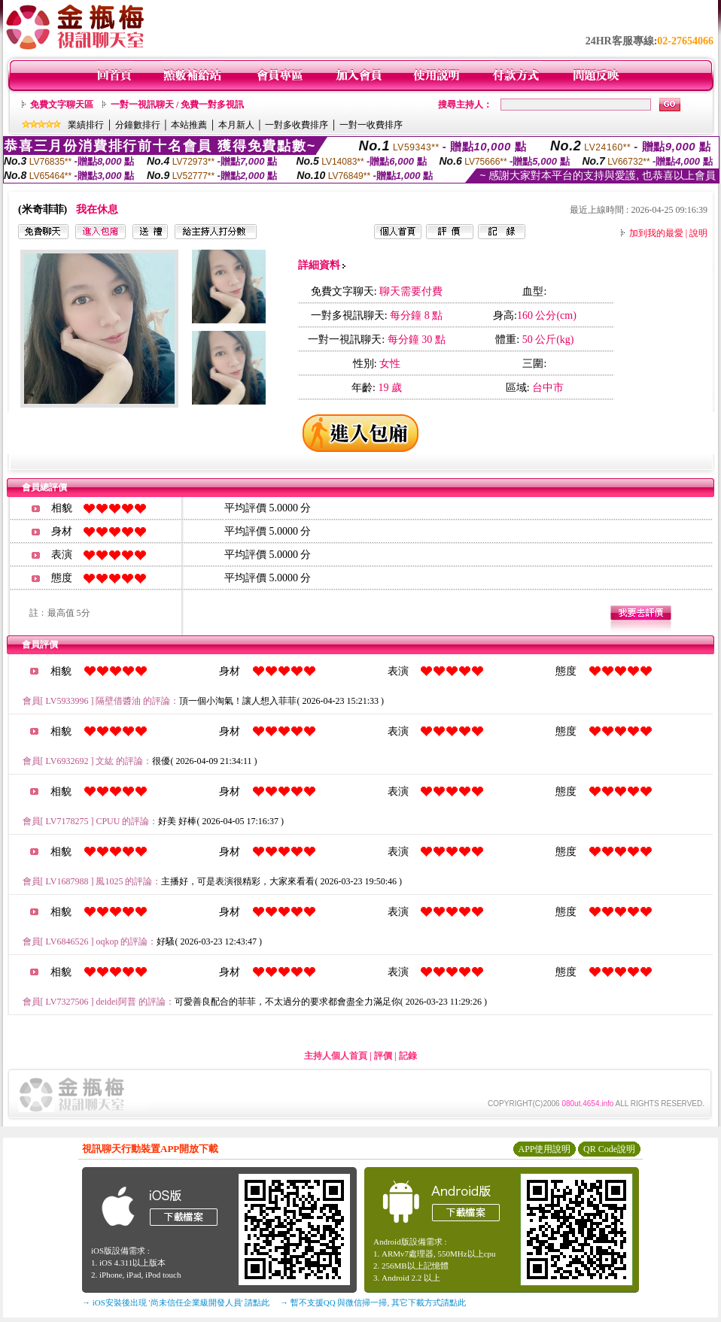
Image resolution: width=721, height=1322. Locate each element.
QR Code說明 (609, 1149)
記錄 (408, 1056)
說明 (698, 233)
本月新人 (236, 125)
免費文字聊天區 (61, 104)
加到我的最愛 (656, 233)
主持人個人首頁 (335, 1056)
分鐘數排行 (137, 125)
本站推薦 (189, 125)
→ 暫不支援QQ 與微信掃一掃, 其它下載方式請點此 (373, 1302)
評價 (383, 1056)
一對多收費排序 (296, 125)
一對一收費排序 (371, 125)
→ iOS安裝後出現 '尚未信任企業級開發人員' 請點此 (175, 1302)
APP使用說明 (544, 1149)
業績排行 (86, 125)
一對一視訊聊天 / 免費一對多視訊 (177, 104)
